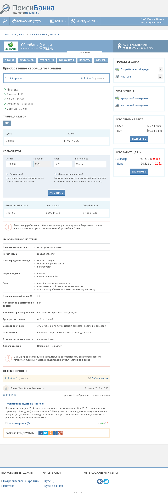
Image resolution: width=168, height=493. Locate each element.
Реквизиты (27, 60)
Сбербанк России (38, 34)
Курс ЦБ (49, 481)
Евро (120, 163)
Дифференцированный (70, 174)
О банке (9, 60)
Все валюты (139, 171)
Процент (38, 158)
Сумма (9, 158)
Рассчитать (56, 192)
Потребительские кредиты (21, 481)
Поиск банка (9, 34)
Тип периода (81, 158)
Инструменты (84, 21)
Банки (58, 21)
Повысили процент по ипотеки (24, 403)
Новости (85, 60)
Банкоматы (66, 60)
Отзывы (101, 60)
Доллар (122, 159)
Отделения (47, 60)
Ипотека (54, 34)
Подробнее (139, 138)
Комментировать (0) (19, 423)
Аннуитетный (16, 174)
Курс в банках (53, 486)
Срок (56, 158)
